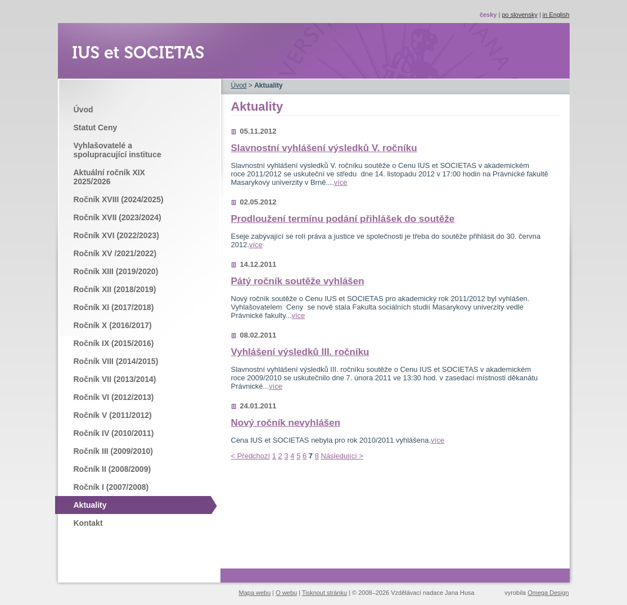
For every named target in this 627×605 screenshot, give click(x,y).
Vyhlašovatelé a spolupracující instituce (117, 150)
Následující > (342, 456)
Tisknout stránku (324, 592)
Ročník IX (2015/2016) (114, 343)
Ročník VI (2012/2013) (114, 397)
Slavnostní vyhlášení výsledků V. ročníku (324, 148)
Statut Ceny (96, 127)
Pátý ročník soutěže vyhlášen (297, 281)
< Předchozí (250, 456)
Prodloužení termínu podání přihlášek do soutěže (343, 218)
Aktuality (90, 505)
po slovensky (520, 14)
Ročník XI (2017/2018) (114, 307)
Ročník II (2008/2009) (112, 469)
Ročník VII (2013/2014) (115, 379)
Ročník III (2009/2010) (113, 451)
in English (556, 14)
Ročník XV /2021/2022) (115, 253)
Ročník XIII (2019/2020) (116, 271)
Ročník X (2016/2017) (113, 325)
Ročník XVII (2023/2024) (117, 217)
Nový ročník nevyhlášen (286, 422)
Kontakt (88, 522)
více (341, 182)
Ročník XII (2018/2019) (115, 289)
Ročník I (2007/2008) (111, 487)
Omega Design (548, 592)
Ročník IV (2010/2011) (114, 433)
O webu (286, 592)
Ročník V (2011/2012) (113, 415)
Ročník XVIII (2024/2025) (119, 199)
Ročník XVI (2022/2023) (116, 235)
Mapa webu (255, 592)
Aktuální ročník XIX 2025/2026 (109, 177)
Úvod (83, 109)
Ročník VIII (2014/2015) (116, 361)
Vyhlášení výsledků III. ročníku (300, 352)
